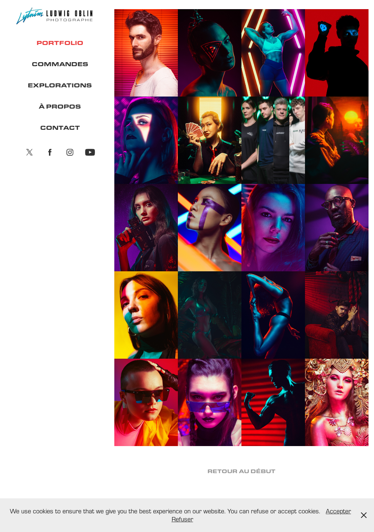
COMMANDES (60, 64)
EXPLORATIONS (60, 85)
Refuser (182, 519)
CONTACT (60, 127)
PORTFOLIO (60, 42)
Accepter (338, 511)
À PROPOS (60, 106)
